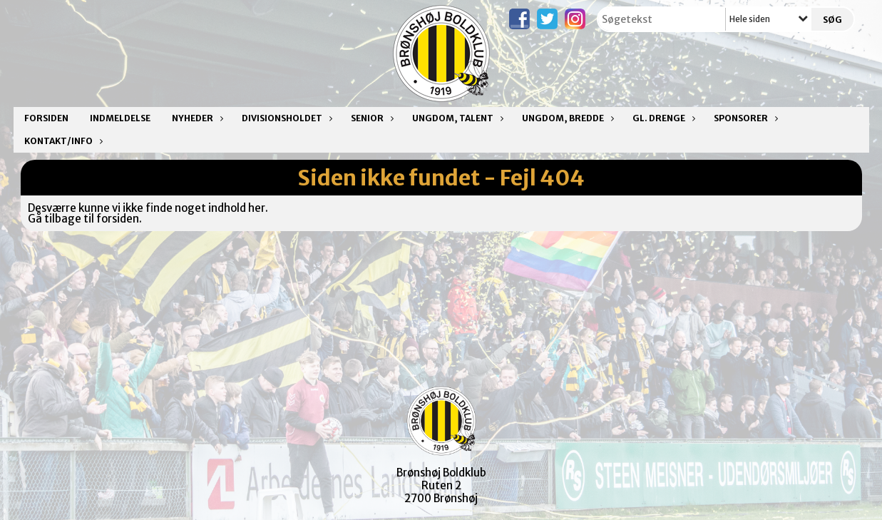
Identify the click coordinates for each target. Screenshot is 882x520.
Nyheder (196, 118)
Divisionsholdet (285, 118)
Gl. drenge (662, 118)
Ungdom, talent (456, 118)
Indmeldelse (120, 118)
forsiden (117, 218)
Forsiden (46, 118)
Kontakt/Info (62, 141)
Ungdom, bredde (566, 118)
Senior (371, 118)
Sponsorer (744, 118)
